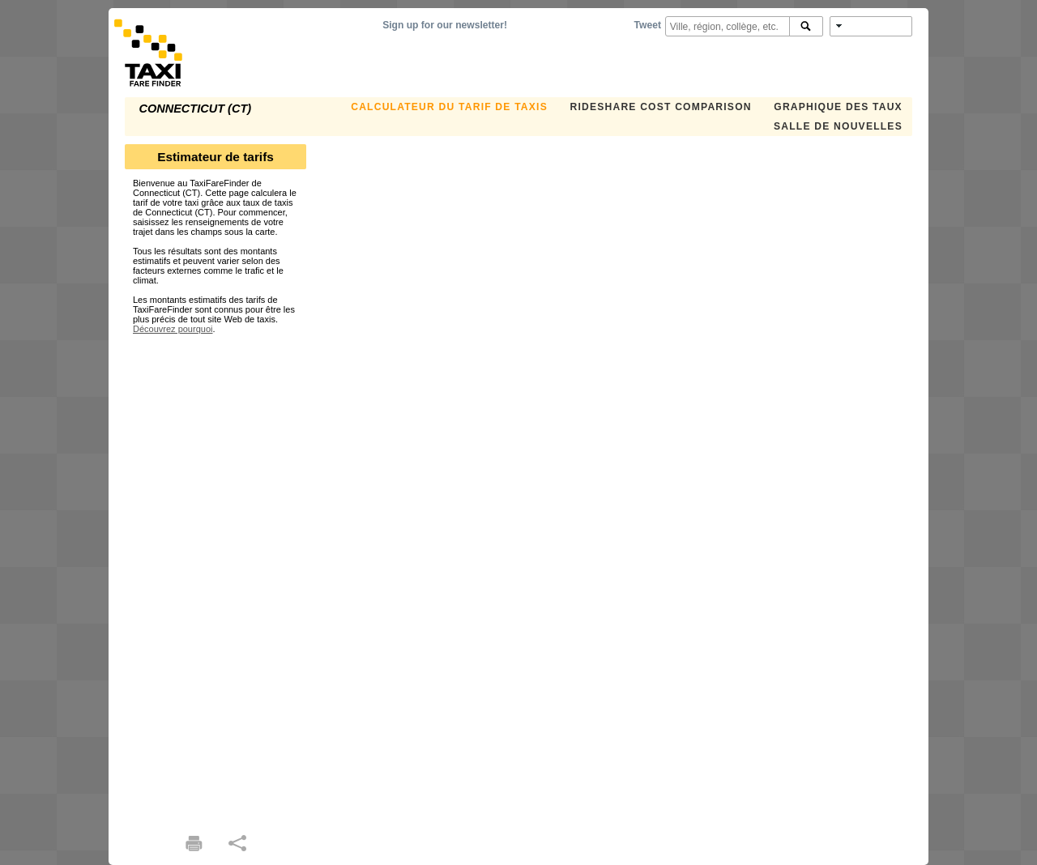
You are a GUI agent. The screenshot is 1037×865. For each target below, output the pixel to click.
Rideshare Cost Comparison (660, 107)
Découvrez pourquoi (172, 329)
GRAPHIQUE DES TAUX (838, 107)
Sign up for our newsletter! (444, 25)
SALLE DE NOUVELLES (838, 126)
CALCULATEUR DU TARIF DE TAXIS (449, 107)
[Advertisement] (215, 577)
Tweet (647, 25)
